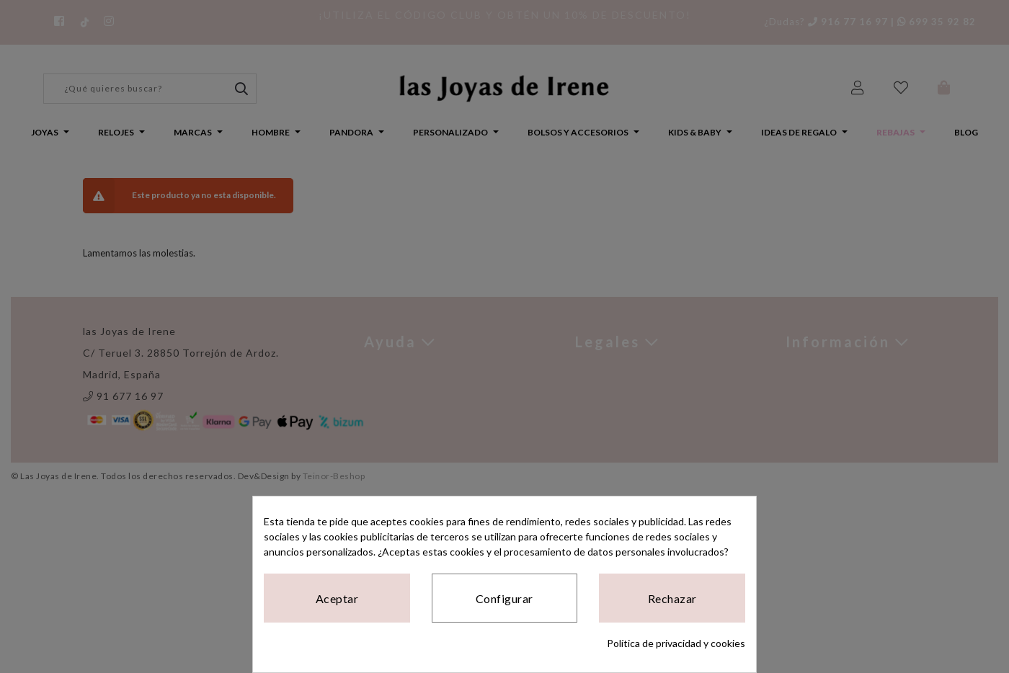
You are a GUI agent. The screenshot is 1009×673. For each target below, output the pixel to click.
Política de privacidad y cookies (676, 643)
